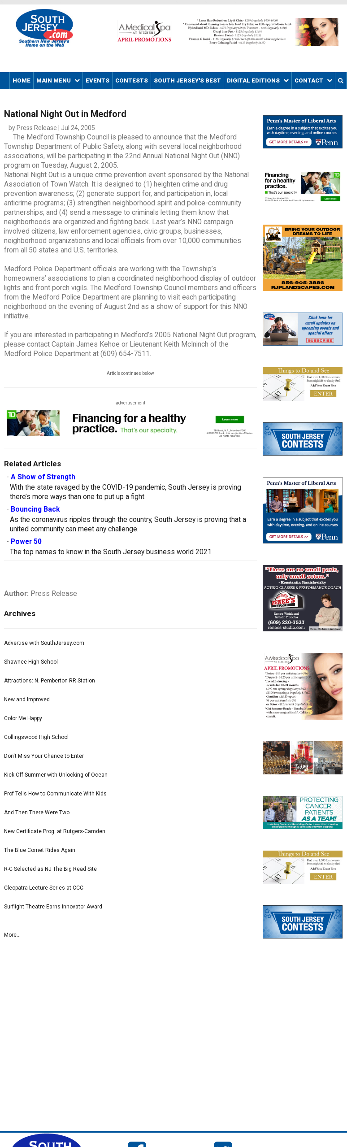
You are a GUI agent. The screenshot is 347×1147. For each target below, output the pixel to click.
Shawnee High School (31, 662)
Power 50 (26, 542)
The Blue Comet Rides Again (39, 850)
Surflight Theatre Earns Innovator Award (53, 907)
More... (12, 935)
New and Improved (27, 699)
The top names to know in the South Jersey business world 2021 (111, 552)
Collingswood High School (36, 737)
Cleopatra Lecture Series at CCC (43, 888)
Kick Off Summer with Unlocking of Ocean (56, 775)
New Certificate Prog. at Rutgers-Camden (54, 831)
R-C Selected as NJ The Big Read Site (50, 869)
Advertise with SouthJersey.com (44, 643)
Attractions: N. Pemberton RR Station (49, 681)
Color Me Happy (23, 718)
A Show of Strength (43, 477)
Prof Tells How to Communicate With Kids (55, 794)
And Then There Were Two (36, 812)
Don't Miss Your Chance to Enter (44, 756)
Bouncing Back (35, 509)
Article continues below (130, 373)
